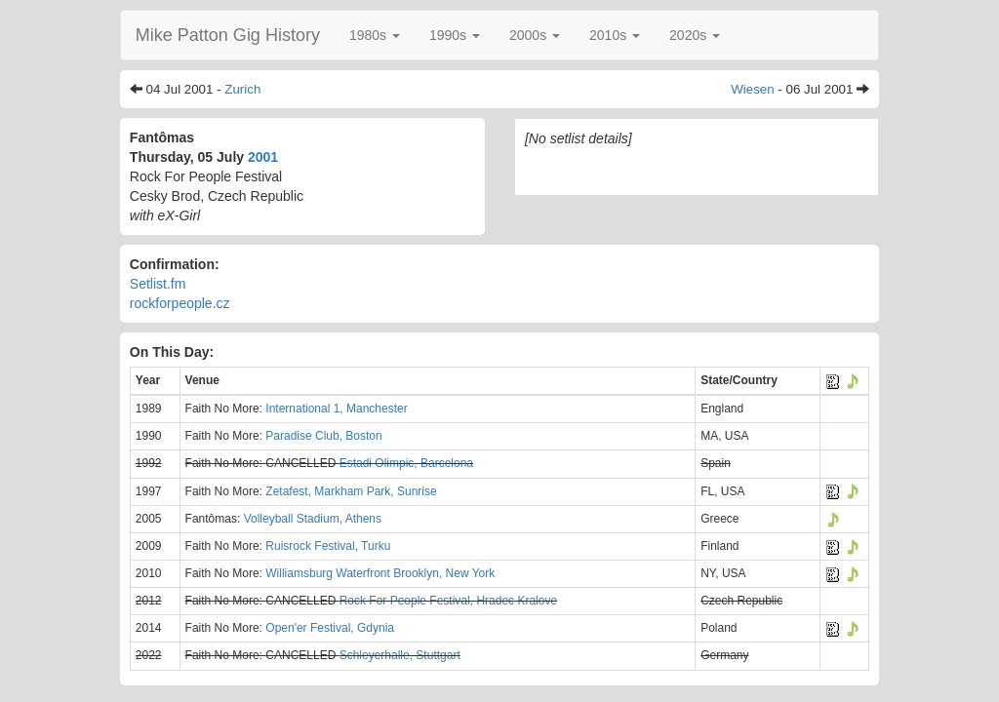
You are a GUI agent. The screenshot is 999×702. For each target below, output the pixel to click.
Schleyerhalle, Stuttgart (400, 655)
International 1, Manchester (336, 408)
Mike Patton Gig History (228, 35)
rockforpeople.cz (180, 303)
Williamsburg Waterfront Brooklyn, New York (380, 573)
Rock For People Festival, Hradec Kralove (448, 600)
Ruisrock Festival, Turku (327, 546)
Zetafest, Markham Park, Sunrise (350, 491)
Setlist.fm (158, 284)
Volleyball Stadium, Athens (312, 519)
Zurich (242, 89)
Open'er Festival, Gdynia (329, 628)
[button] (375, 35)
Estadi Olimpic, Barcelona (406, 463)
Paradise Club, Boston (323, 436)
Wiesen (752, 89)
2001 (263, 157)
